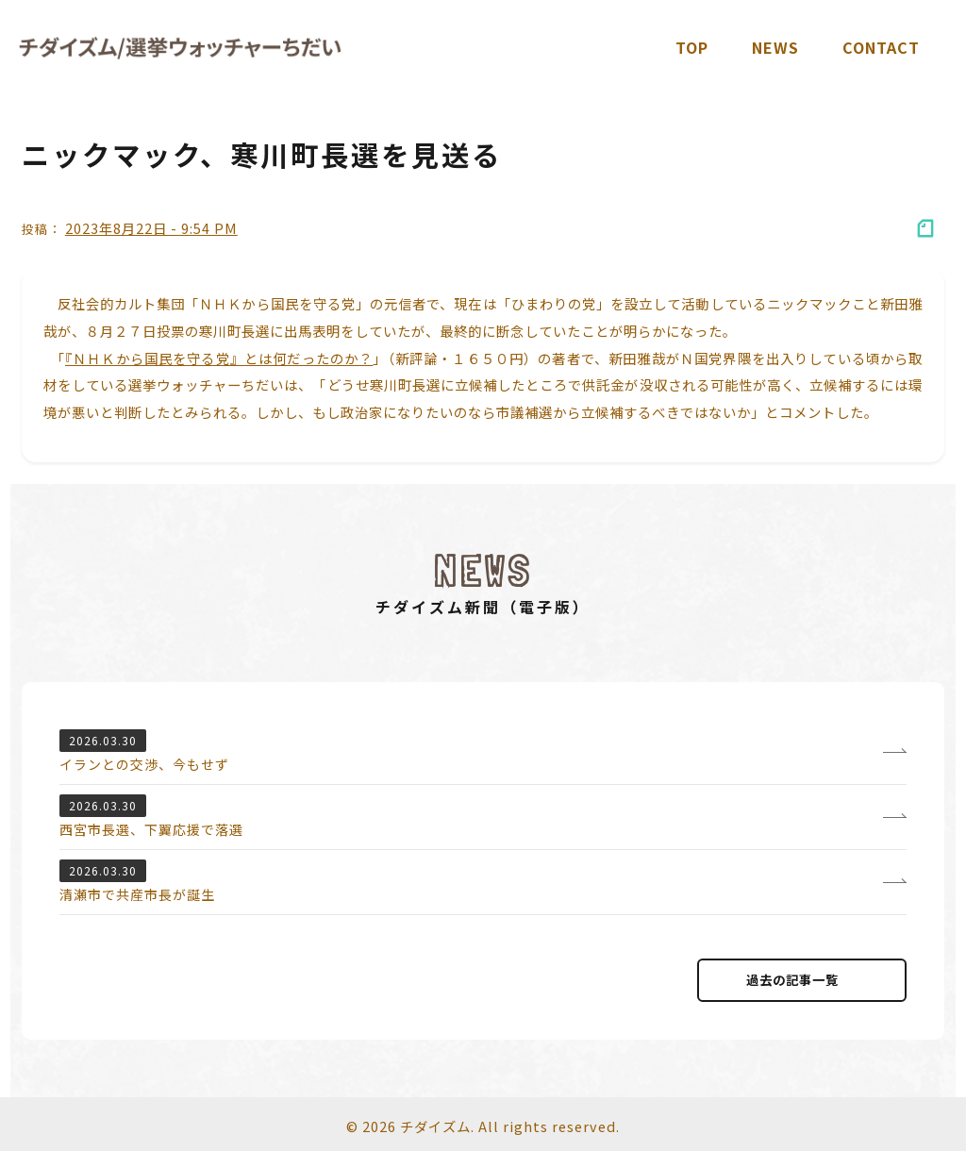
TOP (691, 47)
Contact (881, 47)
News (775, 47)
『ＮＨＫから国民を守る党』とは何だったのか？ (219, 358)
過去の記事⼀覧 (802, 980)
